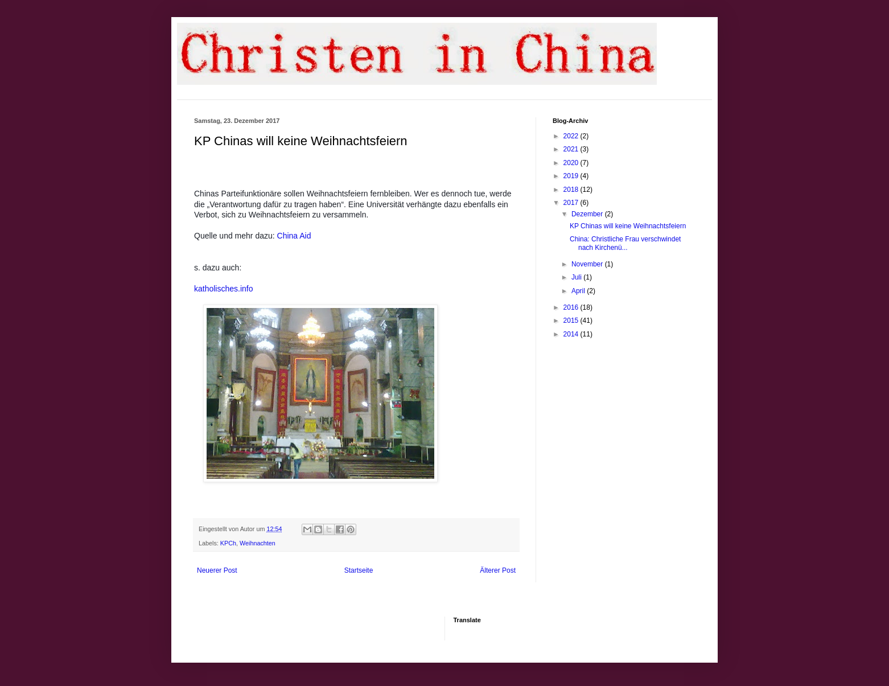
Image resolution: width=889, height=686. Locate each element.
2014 (572, 334)
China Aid (294, 235)
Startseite (358, 570)
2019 (572, 176)
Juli (577, 277)
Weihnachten (257, 543)
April (579, 291)
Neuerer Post (217, 570)
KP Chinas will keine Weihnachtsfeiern (628, 226)
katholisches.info (223, 288)
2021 (572, 149)
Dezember (588, 214)
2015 (572, 320)
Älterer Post (498, 570)
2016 (572, 307)
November (588, 264)
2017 (572, 203)
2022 (572, 136)
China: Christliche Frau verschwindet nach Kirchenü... (625, 243)
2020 (572, 163)
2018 (572, 190)
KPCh (228, 543)
